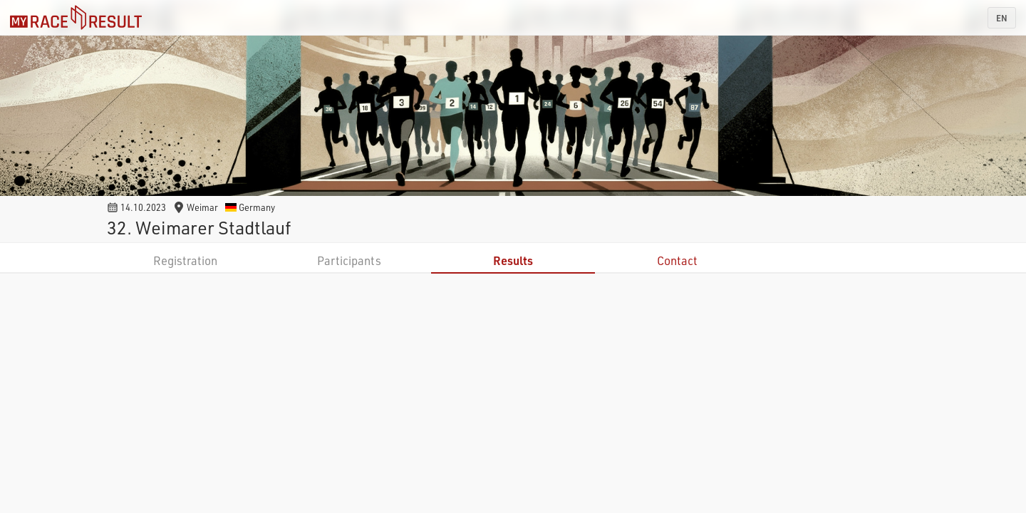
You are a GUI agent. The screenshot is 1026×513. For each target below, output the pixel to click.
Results (513, 260)
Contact (677, 260)
